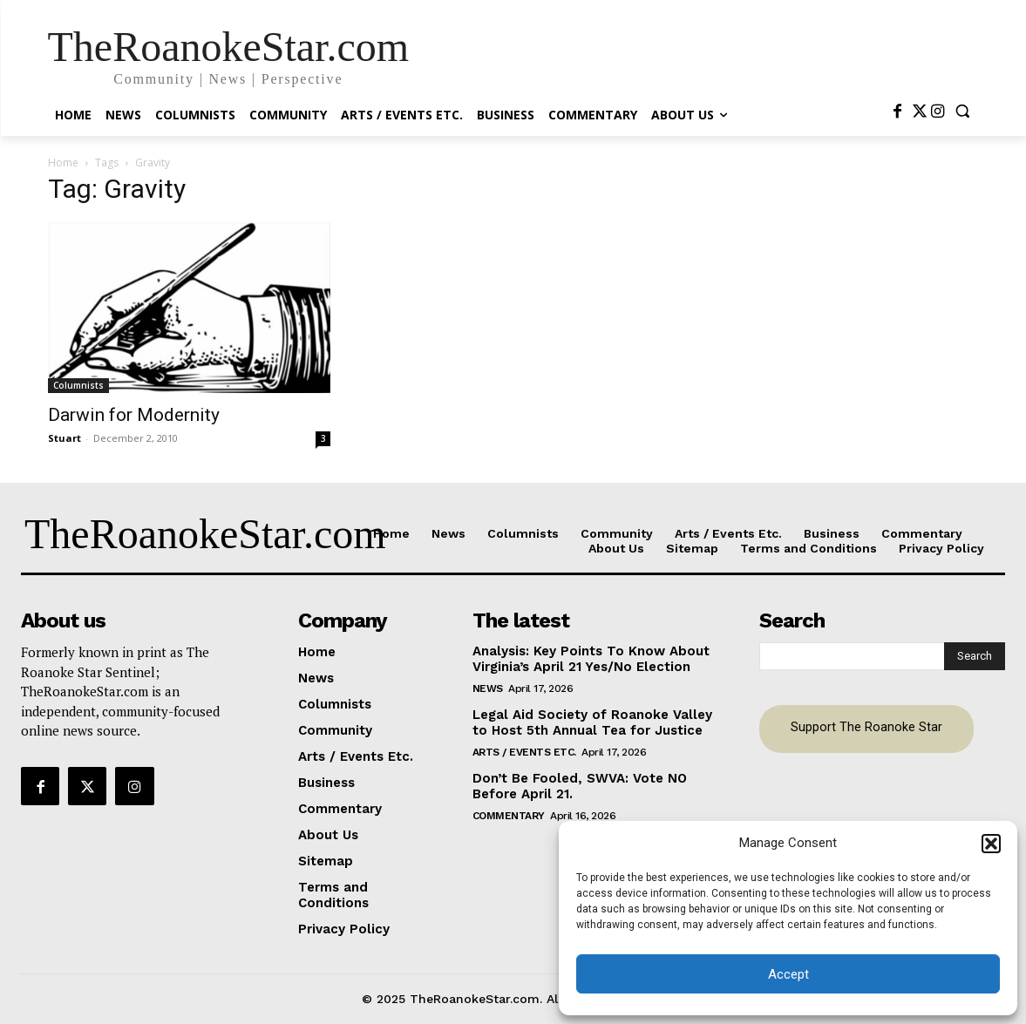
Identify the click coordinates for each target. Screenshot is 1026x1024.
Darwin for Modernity (134, 414)
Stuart (64, 437)
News (487, 688)
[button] (991, 843)
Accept (788, 974)
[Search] (974, 656)
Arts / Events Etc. (524, 752)
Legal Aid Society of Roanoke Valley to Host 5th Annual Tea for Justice (592, 722)
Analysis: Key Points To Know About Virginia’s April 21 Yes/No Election (591, 659)
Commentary (508, 816)
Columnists (78, 385)
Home (63, 162)
